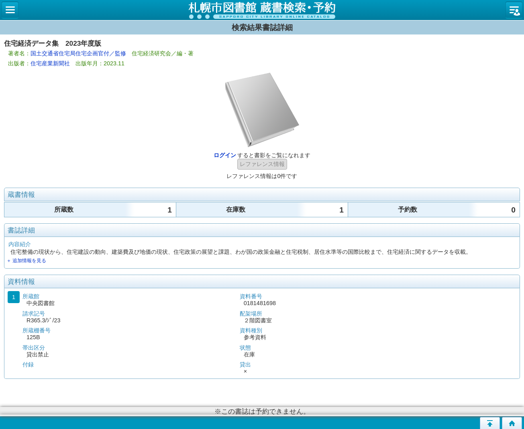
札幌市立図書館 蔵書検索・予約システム (262, 10)
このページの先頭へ (490, 423)
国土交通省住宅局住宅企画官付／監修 (78, 53)
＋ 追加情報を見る (26, 260)
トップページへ (512, 423)
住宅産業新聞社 (50, 63)
